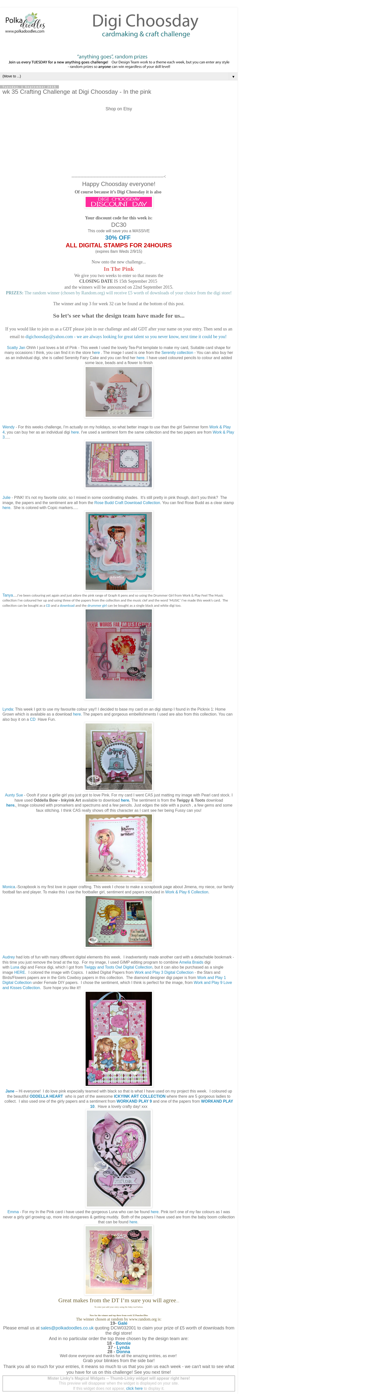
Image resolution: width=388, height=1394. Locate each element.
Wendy (9, 427)
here (141, 358)
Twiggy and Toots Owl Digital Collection (118, 967)
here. (77, 714)
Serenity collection (177, 352)
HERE (19, 972)
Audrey (8, 957)
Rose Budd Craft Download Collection (127, 503)
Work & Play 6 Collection (186, 892)
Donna (123, 1351)
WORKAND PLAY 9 (134, 1101)
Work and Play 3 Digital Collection (164, 972)
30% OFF (118, 237)
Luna (15, 967)
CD (48, 605)
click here (134, 1388)
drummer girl (97, 605)
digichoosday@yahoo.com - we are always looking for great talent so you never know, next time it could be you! (126, 336)
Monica (8, 887)
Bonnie (123, 1343)
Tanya (7, 595)
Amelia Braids (191, 962)
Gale (122, 1323)
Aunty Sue (14, 795)
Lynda (123, 1347)
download (67, 605)
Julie (6, 497)
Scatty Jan (16, 348)
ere (97, 352)
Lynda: (8, 709)
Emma (13, 1212)
